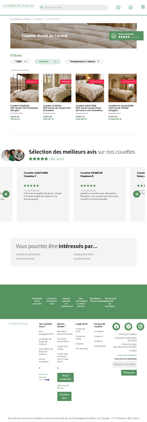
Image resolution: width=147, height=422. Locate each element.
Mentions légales (128, 334)
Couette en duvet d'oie (28, 254)
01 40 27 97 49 (63, 387)
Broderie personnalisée (64, 332)
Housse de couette (99, 325)
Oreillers (98, 341)
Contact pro (64, 396)
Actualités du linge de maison (46, 351)
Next (136, 194)
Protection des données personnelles (125, 345)
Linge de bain (80, 330)
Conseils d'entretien (63, 340)
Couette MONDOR (91, 173)
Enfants (80, 343)
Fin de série (82, 348)
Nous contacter (65, 377)
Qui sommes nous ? (45, 325)
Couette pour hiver (83, 254)
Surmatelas (100, 346)
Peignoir (98, 336)
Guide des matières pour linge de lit (62, 358)
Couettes (99, 331)
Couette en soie (82, 258)
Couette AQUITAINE (36, 173)
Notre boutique (44, 360)
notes (133, 418)
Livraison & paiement (46, 377)
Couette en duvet (25, 258)
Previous (6, 194)
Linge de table (80, 337)
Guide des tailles (62, 347)
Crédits (133, 350)
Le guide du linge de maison (45, 341)
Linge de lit (82, 324)
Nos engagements (46, 332)
